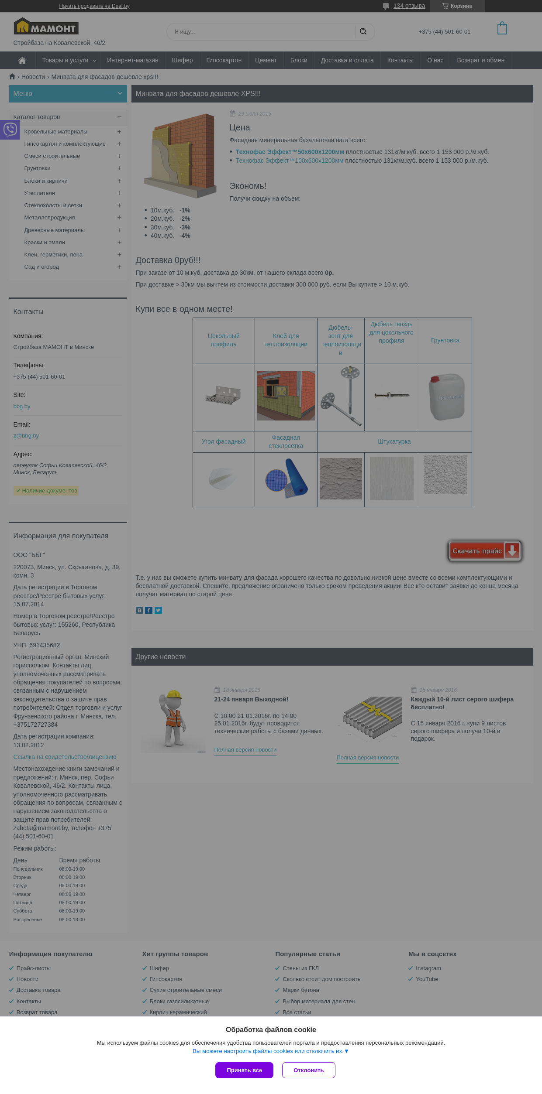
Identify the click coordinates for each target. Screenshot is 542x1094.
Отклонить (308, 1070)
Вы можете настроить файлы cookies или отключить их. (268, 1051)
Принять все (244, 1070)
